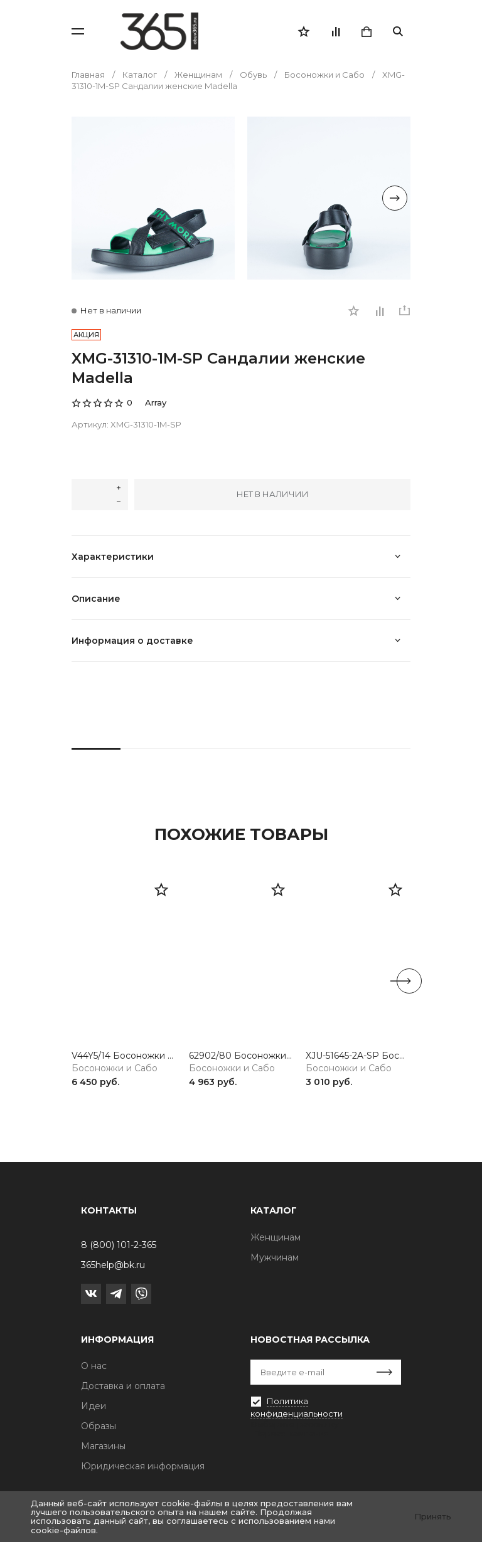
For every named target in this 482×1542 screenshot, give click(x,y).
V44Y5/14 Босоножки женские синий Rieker (124, 1056)
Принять (432, 1516)
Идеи (93, 1406)
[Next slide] (394, 198)
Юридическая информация (143, 1466)
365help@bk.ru (113, 1265)
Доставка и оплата (123, 1386)
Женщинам (275, 1237)
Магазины (103, 1446)
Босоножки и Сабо (115, 1068)
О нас (94, 1366)
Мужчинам (274, 1257)
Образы (98, 1426)
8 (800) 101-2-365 (118, 1245)
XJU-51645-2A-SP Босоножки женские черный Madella (358, 1056)
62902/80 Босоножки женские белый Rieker (241, 1056)
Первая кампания (291, 1433)
